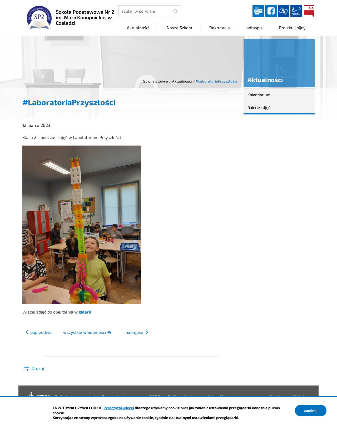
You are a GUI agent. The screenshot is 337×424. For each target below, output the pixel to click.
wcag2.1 (296, 11)
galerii (84, 311)
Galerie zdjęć (258, 107)
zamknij (311, 410)
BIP (309, 11)
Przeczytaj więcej (118, 408)
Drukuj (38, 368)
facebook (271, 11)
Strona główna (155, 81)
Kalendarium (258, 94)
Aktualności (182, 81)
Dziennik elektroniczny (258, 11)
